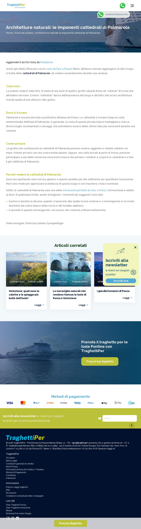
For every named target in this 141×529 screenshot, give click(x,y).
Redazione (46, 62)
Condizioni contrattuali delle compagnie (25, 496)
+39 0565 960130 (79, 443)
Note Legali (11, 461)
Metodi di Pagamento (16, 472)
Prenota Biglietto (70, 523)
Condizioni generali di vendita (20, 464)
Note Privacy (12, 467)
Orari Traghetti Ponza (16, 505)
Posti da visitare (24, 32)
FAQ (8, 490)
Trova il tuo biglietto (99, 361)
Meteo (9, 510)
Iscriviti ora (121, 280)
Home (9, 32)
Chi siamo (10, 458)
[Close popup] (135, 247)
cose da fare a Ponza (58, 68)
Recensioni (11, 493)
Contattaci (11, 475)
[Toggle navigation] (132, 5)
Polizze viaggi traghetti (17, 487)
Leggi (38, 305)
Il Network (11, 478)
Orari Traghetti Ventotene (18, 508)
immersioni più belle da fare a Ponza (84, 190)
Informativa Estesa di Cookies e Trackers (25, 469)
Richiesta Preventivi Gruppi (18, 513)
